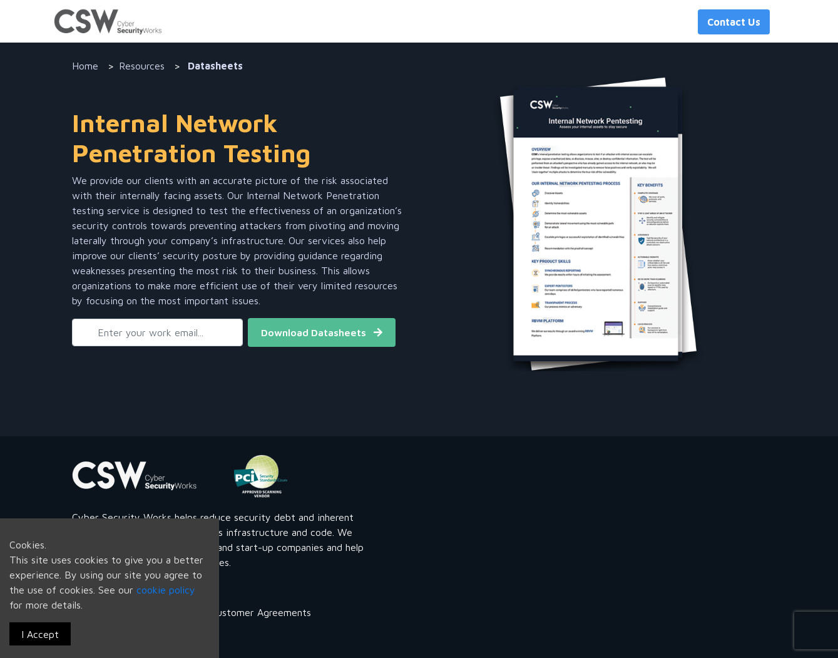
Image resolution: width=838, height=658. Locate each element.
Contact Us (733, 22)
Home (85, 65)
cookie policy (165, 589)
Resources (142, 65)
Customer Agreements (260, 612)
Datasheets (214, 65)
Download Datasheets (321, 332)
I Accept (40, 634)
